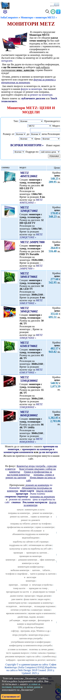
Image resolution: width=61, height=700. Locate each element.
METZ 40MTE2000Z (28, 174)
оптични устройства (20, 610)
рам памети (17, 599)
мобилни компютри (20, 570)
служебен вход (49, 656)
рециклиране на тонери (44, 592)
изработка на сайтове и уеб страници (30, 542)
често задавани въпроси (17, 653)
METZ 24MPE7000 (32, 242)
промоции (18, 553)
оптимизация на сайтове (40, 545)
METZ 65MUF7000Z (28, 344)
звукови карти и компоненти (41, 613)
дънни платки (16, 596)
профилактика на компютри (20, 527)
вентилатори (25, 606)
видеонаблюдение (30, 538)
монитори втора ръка (38, 635)
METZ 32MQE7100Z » (31, 236)
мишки (47, 610)
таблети (46, 570)
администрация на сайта (34, 664)
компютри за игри (30, 563)
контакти (51, 660)
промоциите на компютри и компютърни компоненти (29, 451)
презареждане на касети (17, 592)
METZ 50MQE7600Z (29, 309)
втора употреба (19, 635)
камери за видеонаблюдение (30, 624)
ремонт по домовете (30, 520)
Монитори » (28, 17)
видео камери (29, 620)
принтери (13, 585)
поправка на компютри (19, 513)
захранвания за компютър (40, 603)
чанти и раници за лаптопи (43, 574)
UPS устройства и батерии (30, 627)
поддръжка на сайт (18, 545)
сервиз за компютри (44, 527)
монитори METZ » (46, 17)
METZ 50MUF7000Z (28, 275)
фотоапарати (44, 620)
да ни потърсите (48, 452)
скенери (24, 585)
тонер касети (19, 588)
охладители (11, 606)
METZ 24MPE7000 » (31, 267)
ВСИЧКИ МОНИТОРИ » (27, 145)
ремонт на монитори (41, 94)
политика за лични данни (41, 649)
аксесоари (31, 577)
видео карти (43, 599)
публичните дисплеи (33, 98)
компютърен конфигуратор (30, 567)
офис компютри (47, 560)
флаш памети (30, 599)
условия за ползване (17, 649)
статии (33, 653)
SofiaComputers (9, 17)
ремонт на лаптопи (20, 499)
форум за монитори (31, 89)
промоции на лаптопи (36, 553)
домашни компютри (27, 560)
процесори (30, 596)
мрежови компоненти (16, 613)
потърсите (6, 60)
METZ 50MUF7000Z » (31, 302)
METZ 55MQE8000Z (29, 379)
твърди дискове (43, 596)
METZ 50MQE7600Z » (31, 336)
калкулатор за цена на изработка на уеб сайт (30, 549)
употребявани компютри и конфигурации (30, 642)
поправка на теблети (20, 523)
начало (20, 509)
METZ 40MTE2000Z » (31, 201)
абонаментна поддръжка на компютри (30, 534)
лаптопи (36, 570)
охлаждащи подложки (44, 606)
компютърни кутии (17, 603)
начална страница (46, 653)
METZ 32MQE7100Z (29, 209)
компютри (10, 560)
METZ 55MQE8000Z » (31, 406)
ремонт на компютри (42, 513)
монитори (30, 581)
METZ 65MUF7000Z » (31, 371)
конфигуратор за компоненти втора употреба (30, 645)
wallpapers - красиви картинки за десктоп (25, 660)
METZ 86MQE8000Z (29, 413)
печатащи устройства (42, 585)
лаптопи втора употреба (30, 638)
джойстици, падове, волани (31, 617)
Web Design (24, 670)
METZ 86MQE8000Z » (31, 440)
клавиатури (36, 610)
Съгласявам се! (11, 696)
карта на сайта (33, 656)
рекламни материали (15, 656)
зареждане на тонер (38, 588)
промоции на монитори (30, 556)
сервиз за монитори (40, 516)
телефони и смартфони (16, 574)
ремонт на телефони (41, 523)
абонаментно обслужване (30, 531)
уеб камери (14, 620)
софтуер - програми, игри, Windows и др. (30, 631)
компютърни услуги (34, 509)
